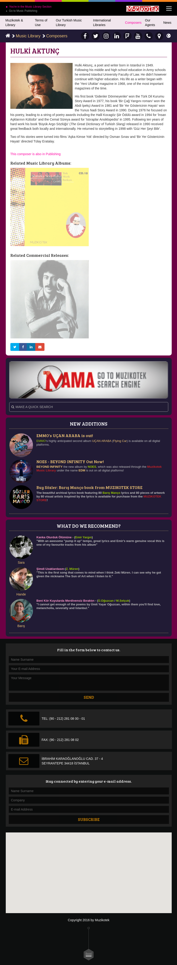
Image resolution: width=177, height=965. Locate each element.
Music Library (28, 36)
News (167, 22)
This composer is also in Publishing (35, 154)
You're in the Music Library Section (29, 6)
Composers (133, 22)
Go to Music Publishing (21, 10)
